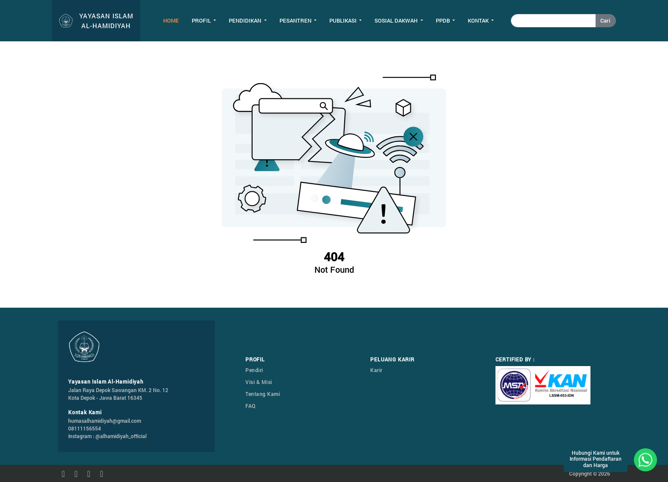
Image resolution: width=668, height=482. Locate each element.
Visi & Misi (258, 381)
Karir (376, 370)
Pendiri (254, 370)
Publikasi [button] (343, 20)
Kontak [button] (479, 20)
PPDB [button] (443, 20)
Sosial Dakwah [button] (396, 20)
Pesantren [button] (296, 20)
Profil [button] (202, 20)
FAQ (250, 405)
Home (171, 20)
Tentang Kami (262, 393)
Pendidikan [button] (245, 20)
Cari (605, 20)
